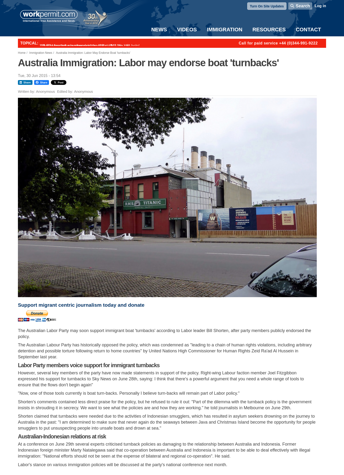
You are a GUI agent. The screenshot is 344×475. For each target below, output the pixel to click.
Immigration (224, 30)
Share (25, 82)
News (159, 30)
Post (59, 82)
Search (303, 6)
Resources (269, 30)
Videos (187, 30)
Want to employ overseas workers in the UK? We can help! (90, 46)
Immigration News (40, 53)
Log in (320, 6)
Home (22, 53)
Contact (308, 30)
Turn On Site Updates (267, 6)
